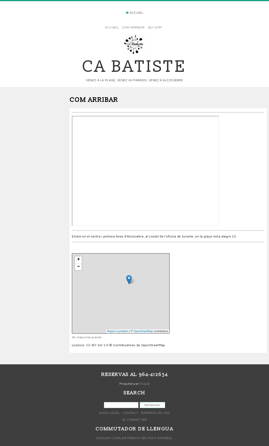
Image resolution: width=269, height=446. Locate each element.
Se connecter (134, 419)
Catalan (118, 438)
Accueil (136, 12)
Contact (130, 413)
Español (165, 438)
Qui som (155, 27)
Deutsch (149, 438)
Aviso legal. (110, 413)
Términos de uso (155, 413)
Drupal (145, 383)
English (103, 438)
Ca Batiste (134, 67)
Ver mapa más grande (86, 337)
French (133, 438)
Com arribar (133, 27)
